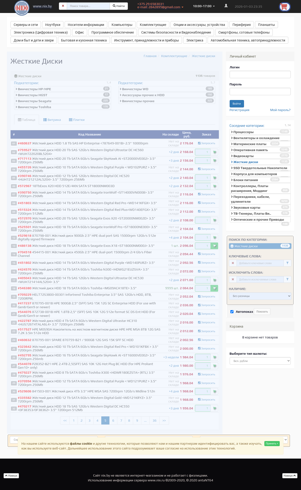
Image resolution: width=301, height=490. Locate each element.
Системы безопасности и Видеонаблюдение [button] (176, 32)
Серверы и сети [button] (26, 24)
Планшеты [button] (266, 24)
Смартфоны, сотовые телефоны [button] (244, 32)
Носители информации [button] (86, 24)
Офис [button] (79, 32)
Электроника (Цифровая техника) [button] (41, 32)
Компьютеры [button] (122, 24)
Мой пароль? (280, 110)
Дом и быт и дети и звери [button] (34, 40)
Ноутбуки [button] (52, 24)
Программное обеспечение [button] (112, 32)
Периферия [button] (242, 24)
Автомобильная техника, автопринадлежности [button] (248, 40)
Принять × (272, 443)
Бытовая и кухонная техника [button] (84, 40)
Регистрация (240, 110)
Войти (237, 103)
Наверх (290, 475)
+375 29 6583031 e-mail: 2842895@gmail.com (160, 5)
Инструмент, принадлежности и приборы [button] (146, 40)
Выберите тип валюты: (248, 353)
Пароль (236, 84)
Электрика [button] (194, 40)
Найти (119, 6)
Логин (235, 67)
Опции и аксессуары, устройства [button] (199, 24)
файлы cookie (81, 443)
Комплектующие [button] (153, 24)
